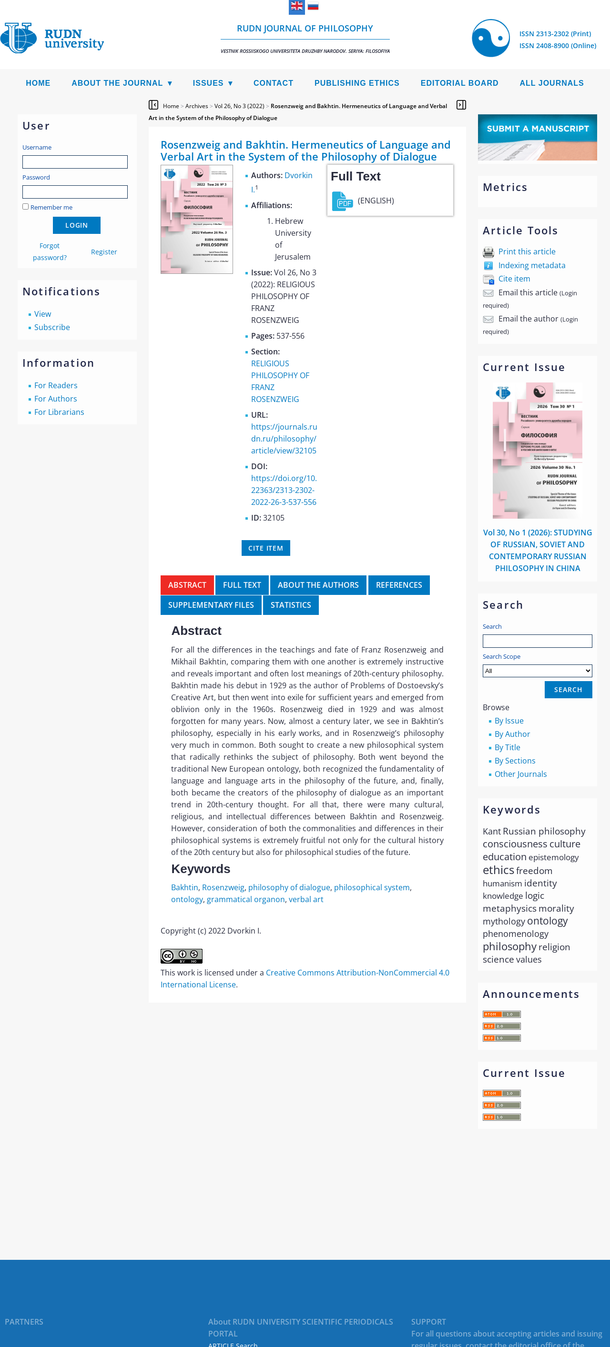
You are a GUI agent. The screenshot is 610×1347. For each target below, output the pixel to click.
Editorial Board (460, 83)
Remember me (51, 207)
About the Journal (117, 83)
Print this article (527, 251)
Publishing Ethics (357, 83)
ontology (187, 899)
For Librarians (59, 412)
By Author (512, 734)
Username (36, 147)
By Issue (509, 720)
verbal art (306, 899)
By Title (507, 747)
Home (38, 83)
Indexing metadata (532, 265)
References (399, 585)
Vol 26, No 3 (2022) (239, 106)
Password (36, 177)
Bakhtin (184, 887)
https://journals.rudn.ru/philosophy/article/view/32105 (284, 439)
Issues (208, 83)
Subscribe (52, 327)
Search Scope (537, 664)
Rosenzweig (223, 887)
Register (104, 251)
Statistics (291, 605)
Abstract (187, 585)
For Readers (56, 385)
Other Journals (521, 774)
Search (492, 626)
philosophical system (372, 887)
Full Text (242, 585)
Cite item (514, 278)
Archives (196, 106)
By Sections (515, 760)
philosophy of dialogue (289, 887)
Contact (274, 83)
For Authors (55, 398)
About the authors (318, 585)
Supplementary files (211, 605)
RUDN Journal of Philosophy (305, 38)
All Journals (552, 83)
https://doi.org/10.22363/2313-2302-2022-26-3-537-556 (284, 490)
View (42, 314)
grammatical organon (246, 899)
